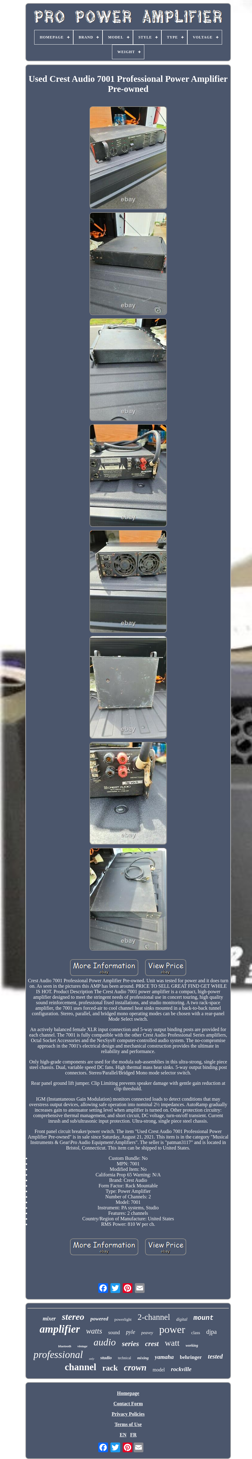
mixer (49, 1319)
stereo (73, 1317)
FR (133, 1434)
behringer (191, 1357)
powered (99, 1319)
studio (106, 1357)
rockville (181, 1369)
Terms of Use (128, 1424)
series (130, 1344)
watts (94, 1331)
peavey (147, 1332)
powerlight (122, 1319)
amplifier (60, 1329)
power (172, 1329)
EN (123, 1434)
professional (58, 1354)
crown (135, 1367)
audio (105, 1342)
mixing (143, 1358)
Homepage (128, 1393)
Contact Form (128, 1403)
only (91, 1358)
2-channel (154, 1317)
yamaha (164, 1357)
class (195, 1332)
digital (182, 1319)
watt (172, 1343)
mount (203, 1318)
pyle (130, 1332)
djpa (211, 1331)
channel (80, 1367)
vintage (82, 1346)
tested (215, 1356)
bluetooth (64, 1346)
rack (110, 1367)
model (159, 1369)
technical (124, 1358)
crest (152, 1344)
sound (114, 1332)
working (191, 1345)
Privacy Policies (128, 1414)
